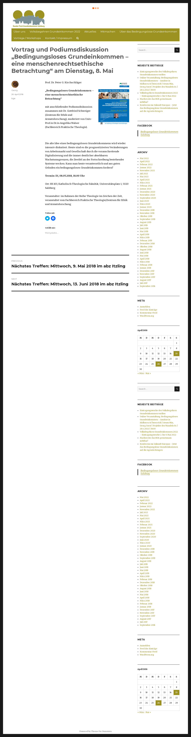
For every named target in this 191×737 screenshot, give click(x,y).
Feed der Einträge (148, 310)
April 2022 (145, 161)
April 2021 (144, 179)
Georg (14, 90)
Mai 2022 (144, 158)
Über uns (19, 31)
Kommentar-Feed (148, 313)
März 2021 (145, 183)
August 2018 (145, 249)
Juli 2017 (143, 283)
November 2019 (147, 213)
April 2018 (144, 259)
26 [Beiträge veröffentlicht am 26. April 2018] (158, 364)
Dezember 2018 (147, 243)
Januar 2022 (145, 167)
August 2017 (145, 280)
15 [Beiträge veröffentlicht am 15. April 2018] (176, 353)
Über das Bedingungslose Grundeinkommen (148, 31)
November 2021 (147, 170)
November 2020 (147, 195)
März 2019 (144, 237)
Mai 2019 (144, 231)
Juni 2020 (144, 201)
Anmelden (145, 307)
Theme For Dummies (101, 731)
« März (141, 373)
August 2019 (145, 222)
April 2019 (144, 234)
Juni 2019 (144, 228)
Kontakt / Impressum (58, 38)
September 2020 (148, 198)
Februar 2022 (146, 164)
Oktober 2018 (146, 246)
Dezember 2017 (147, 271)
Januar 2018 (145, 268)
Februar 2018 (146, 265)
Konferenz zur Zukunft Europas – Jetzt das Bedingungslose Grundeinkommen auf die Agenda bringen (159, 108)
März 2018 (145, 262)
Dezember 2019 (147, 210)
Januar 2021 (145, 189)
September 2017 (147, 277)
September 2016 (147, 286)
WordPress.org (147, 316)
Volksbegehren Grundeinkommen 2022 (55, 31)
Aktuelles (90, 31)
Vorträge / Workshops (27, 38)
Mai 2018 (144, 256)
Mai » (148, 373)
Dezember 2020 (147, 192)
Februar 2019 (146, 240)
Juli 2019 (144, 225)
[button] (28, 18)
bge (13, 98)
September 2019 (147, 219)
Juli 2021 (144, 173)
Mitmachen (108, 31)
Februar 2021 (146, 186)
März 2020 (145, 204)
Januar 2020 (146, 207)
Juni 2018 (144, 253)
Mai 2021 (144, 176)
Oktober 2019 (146, 216)
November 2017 (147, 274)
